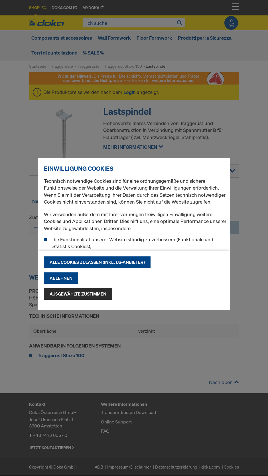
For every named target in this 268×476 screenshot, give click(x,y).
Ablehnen (61, 278)
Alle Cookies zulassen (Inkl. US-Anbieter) (97, 262)
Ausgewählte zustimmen (78, 294)
